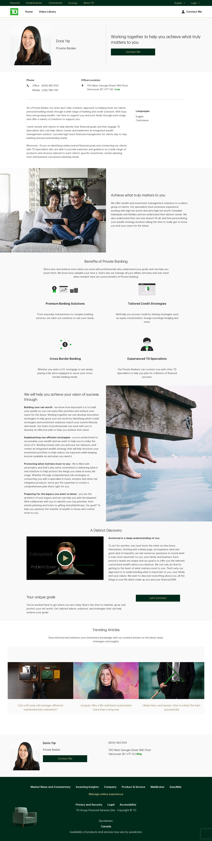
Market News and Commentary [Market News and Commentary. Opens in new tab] (51, 787)
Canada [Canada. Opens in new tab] (106, 826)
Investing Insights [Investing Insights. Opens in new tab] (87, 787)
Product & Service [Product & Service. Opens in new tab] (133, 787)
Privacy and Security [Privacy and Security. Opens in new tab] (89, 804)
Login (195, 3)
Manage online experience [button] (106, 794)
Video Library (47, 11)
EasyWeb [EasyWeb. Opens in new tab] (175, 787)
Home (29, 11)
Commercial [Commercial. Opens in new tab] (55, 3)
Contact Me (191, 12)
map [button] (117, 89)
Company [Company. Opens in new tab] (110, 787)
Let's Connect (157, 598)
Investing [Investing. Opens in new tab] (72, 3)
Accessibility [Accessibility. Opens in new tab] (128, 804)
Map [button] (139, 754)
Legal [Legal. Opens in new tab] (111, 804)
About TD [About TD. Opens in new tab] (89, 3)
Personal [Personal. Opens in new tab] (14, 3)
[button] (65, 558)
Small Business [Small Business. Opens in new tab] (34, 3)
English (180, 3)
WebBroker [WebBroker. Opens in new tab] (157, 787)
